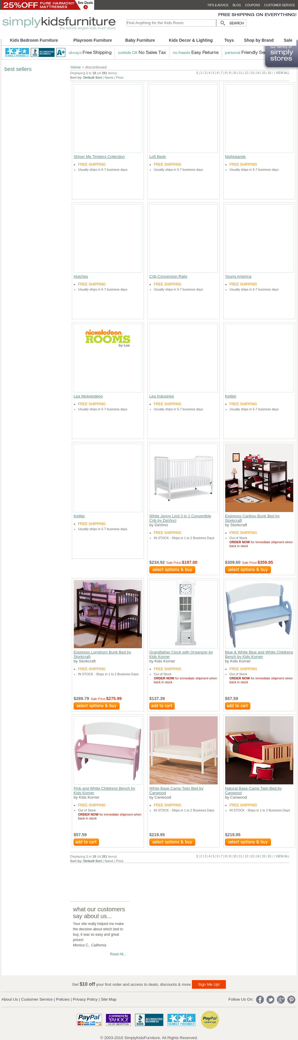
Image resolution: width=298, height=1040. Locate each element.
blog (237, 5)
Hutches (81, 276)
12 (246, 72)
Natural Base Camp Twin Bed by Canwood (253, 790)
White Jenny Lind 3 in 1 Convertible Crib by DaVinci (180, 518)
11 (240, 72)
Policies (63, 999)
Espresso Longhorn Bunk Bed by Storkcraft (102, 654)
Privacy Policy (85, 999)
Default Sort (92, 77)
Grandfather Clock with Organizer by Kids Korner (181, 654)
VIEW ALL (282, 72)
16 (269, 72)
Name (109, 77)
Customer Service (37, 999)
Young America (238, 276)
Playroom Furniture (92, 40)
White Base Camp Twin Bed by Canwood (176, 790)
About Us (9, 999)
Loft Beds (157, 156)
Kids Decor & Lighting (191, 40)
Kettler (230, 396)
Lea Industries (161, 396)
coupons (252, 5)
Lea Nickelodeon (88, 396)
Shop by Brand (259, 40)
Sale (288, 40)
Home (76, 67)
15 (263, 72)
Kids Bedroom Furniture (34, 40)
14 (257, 72)
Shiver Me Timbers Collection (99, 156)
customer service (279, 5)
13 (252, 72)
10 (234, 72)
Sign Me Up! (209, 984)
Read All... (118, 954)
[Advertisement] (178, 876)
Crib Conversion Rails (168, 276)
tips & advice (218, 5)
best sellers (18, 69)
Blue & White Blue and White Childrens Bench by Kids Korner (259, 654)
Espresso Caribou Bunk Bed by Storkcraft (252, 518)
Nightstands (235, 156)
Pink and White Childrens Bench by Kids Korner (104, 790)
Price (119, 77)
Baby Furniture (140, 40)
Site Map (109, 999)
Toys (229, 40)
